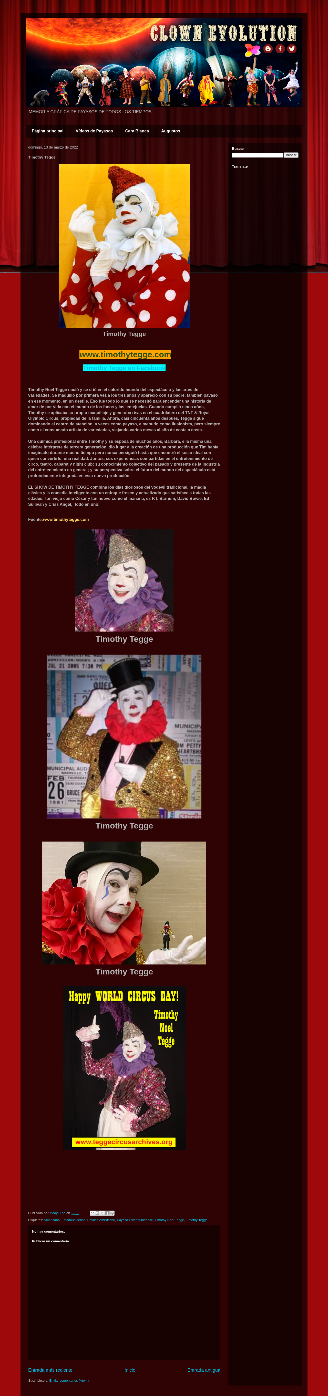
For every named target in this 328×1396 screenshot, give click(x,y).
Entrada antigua (204, 1370)
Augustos (170, 131)
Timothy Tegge (197, 1220)
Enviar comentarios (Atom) (69, 1380)
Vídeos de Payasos (94, 131)
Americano (52, 1220)
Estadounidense (73, 1220)
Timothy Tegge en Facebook (124, 367)
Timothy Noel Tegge (169, 1220)
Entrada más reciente (50, 1370)
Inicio (130, 1370)
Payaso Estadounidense (135, 1220)
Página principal (48, 131)
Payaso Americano (101, 1220)
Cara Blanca (137, 131)
